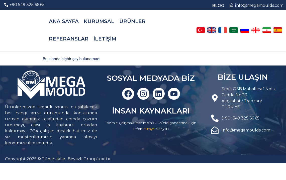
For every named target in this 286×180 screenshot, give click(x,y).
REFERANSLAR (68, 39)
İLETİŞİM (104, 39)
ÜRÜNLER (132, 21)
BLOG (218, 5)
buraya (149, 129)
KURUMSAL (99, 21)
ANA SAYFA (64, 21)
